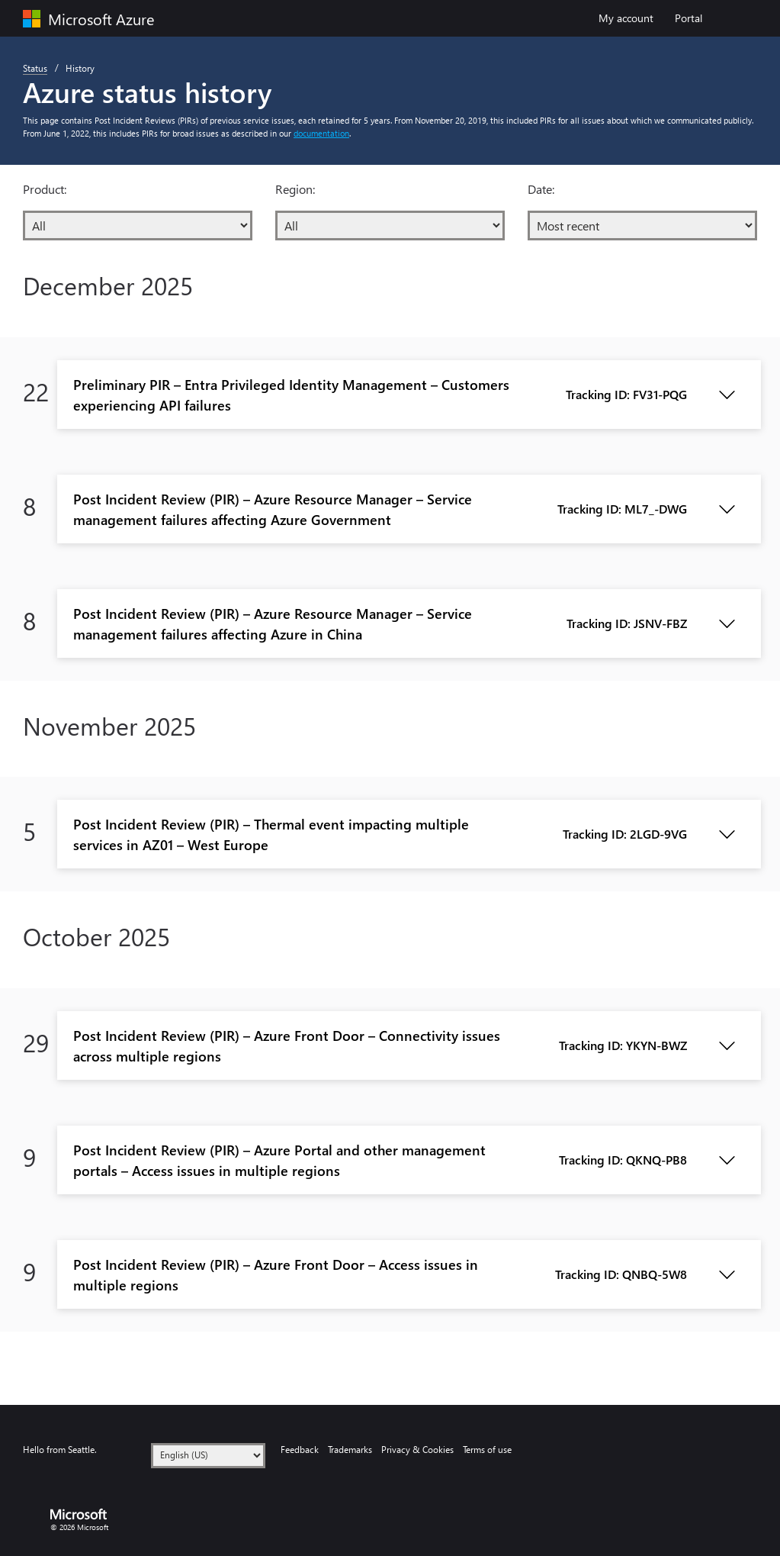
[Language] (208, 1455)
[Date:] (642, 225)
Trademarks (350, 1449)
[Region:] (390, 225)
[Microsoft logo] (83, 1514)
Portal (688, 18)
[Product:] (137, 225)
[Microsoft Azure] (106, 19)
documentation (321, 133)
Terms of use (487, 1449)
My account (632, 17)
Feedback (300, 1449)
